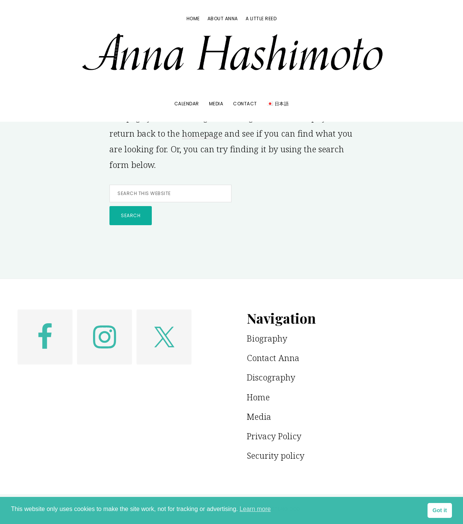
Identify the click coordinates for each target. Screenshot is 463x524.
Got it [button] (439, 510)
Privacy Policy (274, 436)
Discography (271, 377)
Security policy (275, 455)
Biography (267, 338)
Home (258, 397)
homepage (202, 133)
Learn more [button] (255, 509)
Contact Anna (273, 357)
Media (259, 416)
